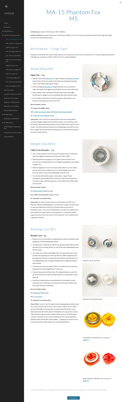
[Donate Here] (73, 398)
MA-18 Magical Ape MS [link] (13, 51)
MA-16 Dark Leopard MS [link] (14, 43)
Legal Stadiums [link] (9, 136)
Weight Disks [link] (8, 114)
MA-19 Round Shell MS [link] (13, 55)
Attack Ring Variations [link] (11, 110)
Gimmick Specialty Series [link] (12, 35)
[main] (73, 15)
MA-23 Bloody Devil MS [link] (14, 82)
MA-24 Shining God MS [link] (13, 86)
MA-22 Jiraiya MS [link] (11, 74)
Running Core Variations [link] (11, 118)
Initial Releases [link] (9, 31)
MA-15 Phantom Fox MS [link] (14, 39)
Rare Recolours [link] (9, 90)
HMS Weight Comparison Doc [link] (12, 127)
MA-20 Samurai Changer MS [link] (14, 60)
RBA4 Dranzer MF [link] (12, 65)
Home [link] (6, 23)
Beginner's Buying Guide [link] (12, 102)
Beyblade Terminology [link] (11, 98)
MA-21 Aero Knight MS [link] (13, 70)
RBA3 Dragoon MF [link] (12, 47)
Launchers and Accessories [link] (13, 94)
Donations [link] (7, 27)
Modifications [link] (8, 122)
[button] (120, 2)
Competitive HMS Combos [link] (13, 132)
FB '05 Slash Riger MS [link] (13, 78)
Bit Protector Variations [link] (11, 106)
